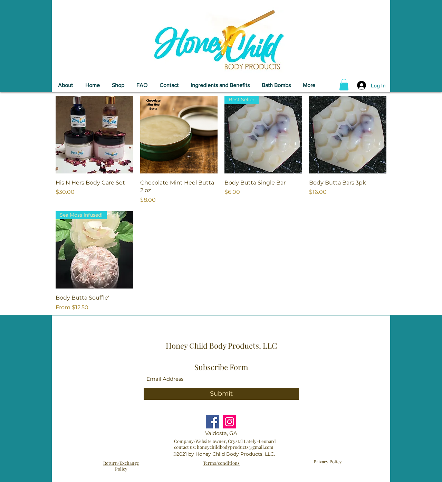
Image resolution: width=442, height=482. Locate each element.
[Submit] (221, 394)
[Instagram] (229, 421)
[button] (344, 84)
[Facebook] (212, 421)
